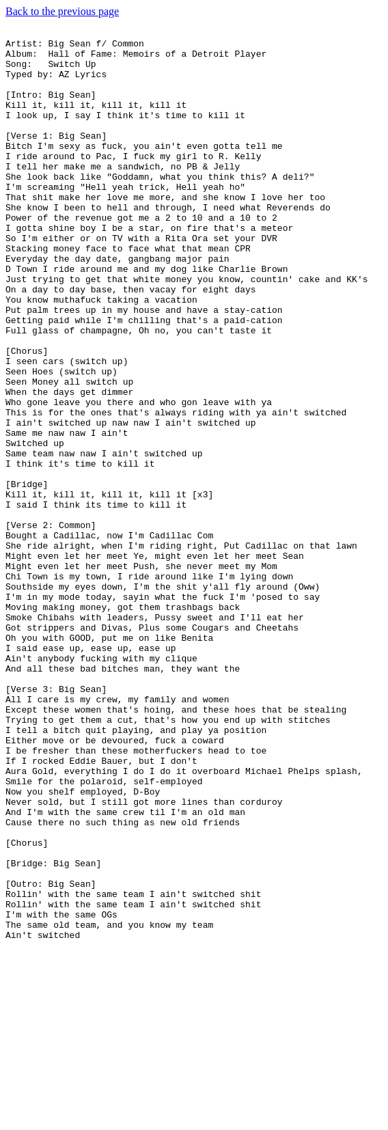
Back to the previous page (62, 11)
